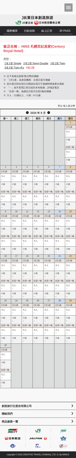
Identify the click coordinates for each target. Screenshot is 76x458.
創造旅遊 (12, 7)
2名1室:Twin (57, 63)
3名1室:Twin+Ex (14, 67)
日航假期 (29, 30)
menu (68, 7)
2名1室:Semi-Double (35, 63)
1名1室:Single (12, 63)
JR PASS (65, 30)
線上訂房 (46, 30)
